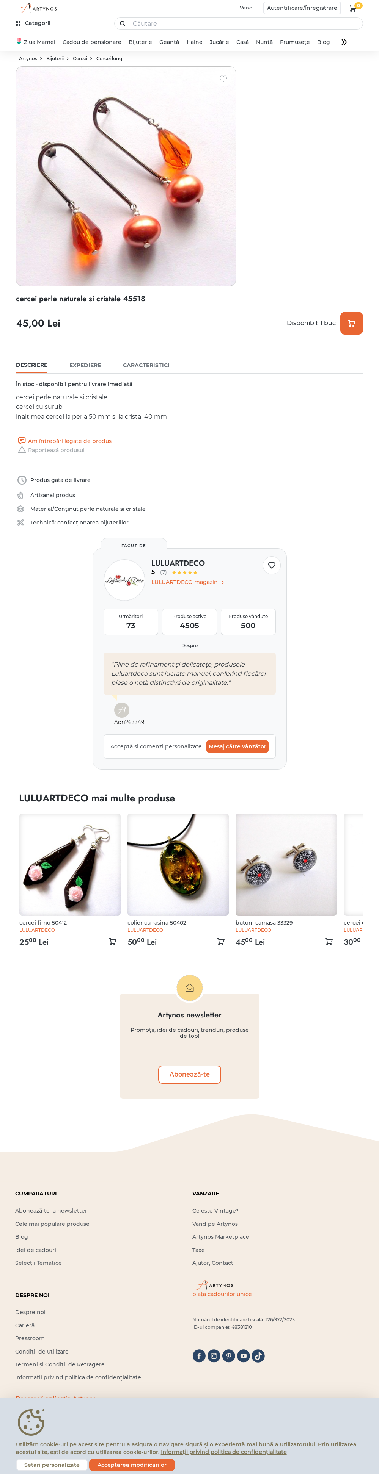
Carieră (25, 1325)
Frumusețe (295, 42)
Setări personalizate (52, 1464)
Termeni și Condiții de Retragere (60, 1364)
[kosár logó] (352, 8)
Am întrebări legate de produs (64, 441)
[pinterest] (228, 1356)
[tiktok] (258, 1356)
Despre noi (30, 1312)
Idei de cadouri (35, 1250)
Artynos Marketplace (220, 1236)
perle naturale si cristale (113, 508)
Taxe (198, 1250)
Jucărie (219, 42)
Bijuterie (140, 42)
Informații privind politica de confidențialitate (78, 1377)
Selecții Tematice (38, 1263)
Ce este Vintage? (215, 1210)
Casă (242, 42)
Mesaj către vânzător (237, 746)
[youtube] (243, 1356)
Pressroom (30, 1338)
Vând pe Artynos (215, 1224)
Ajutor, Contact (212, 1263)
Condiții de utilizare (42, 1351)
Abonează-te (190, 1074)
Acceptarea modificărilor (132, 1464)
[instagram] (213, 1356)
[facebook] (199, 1356)
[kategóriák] (34, 23)
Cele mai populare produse (52, 1224)
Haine (194, 42)
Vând (246, 8)
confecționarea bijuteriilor (93, 522)
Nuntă (264, 42)
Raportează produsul (50, 450)
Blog (323, 42)
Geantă (169, 42)
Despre (189, 645)
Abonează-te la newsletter (51, 1210)
